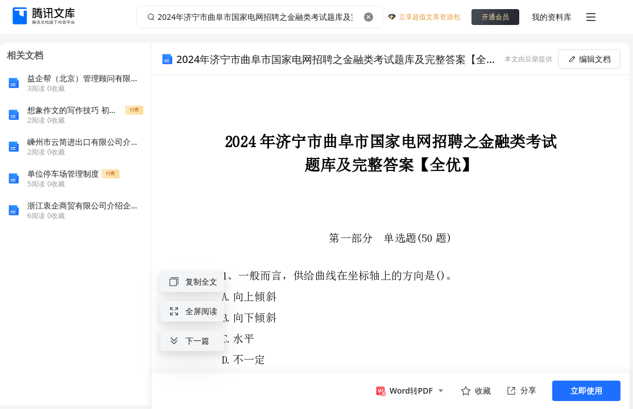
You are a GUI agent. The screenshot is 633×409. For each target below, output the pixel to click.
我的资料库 (552, 16)
